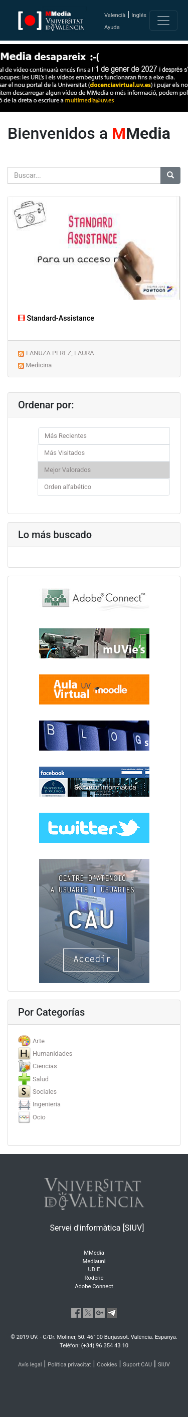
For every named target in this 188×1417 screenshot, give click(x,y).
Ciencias (45, 1066)
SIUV (164, 1364)
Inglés (138, 15)
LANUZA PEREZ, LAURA (60, 353)
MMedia (94, 1253)
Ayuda (112, 27)
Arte (39, 1041)
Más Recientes (66, 435)
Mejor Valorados (67, 470)
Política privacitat (69, 1364)
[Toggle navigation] (163, 21)
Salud (41, 1079)
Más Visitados (64, 452)
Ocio (39, 1117)
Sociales (45, 1091)
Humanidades (52, 1053)
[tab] (94, 1041)
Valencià (114, 15)
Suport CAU (137, 1364)
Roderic (94, 1278)
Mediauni (94, 1261)
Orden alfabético (67, 487)
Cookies (107, 1364)
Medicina (39, 365)
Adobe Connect (94, 1286)
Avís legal (30, 1364)
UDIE (94, 1269)
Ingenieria (47, 1104)
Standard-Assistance (56, 318)
